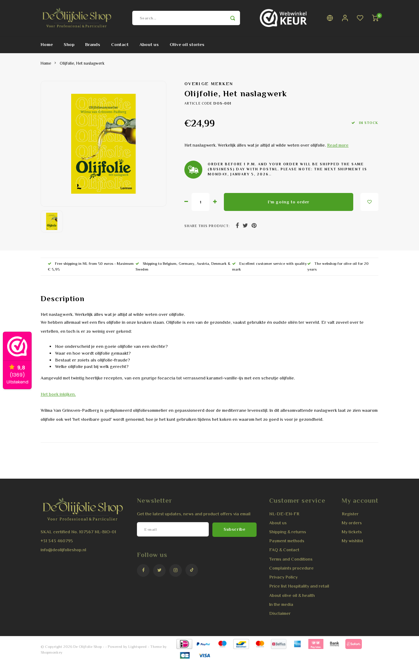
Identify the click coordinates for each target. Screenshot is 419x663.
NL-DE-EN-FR (284, 513)
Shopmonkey (52, 652)
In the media (281, 604)
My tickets (352, 531)
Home (47, 44)
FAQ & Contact (284, 549)
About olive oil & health (292, 595)
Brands (92, 44)
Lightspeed (137, 646)
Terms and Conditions (291, 559)
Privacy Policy (283, 577)
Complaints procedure (291, 568)
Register (350, 513)
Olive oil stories (187, 44)
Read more (338, 145)
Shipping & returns (287, 531)
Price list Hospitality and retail (299, 586)
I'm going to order (288, 201)
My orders (352, 522)
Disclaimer (280, 613)
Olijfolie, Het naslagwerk (82, 63)
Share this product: (207, 226)
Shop (69, 44)
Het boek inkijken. (58, 394)
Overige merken (209, 83)
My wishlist (352, 540)
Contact (120, 44)
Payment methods (286, 540)
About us (149, 44)
